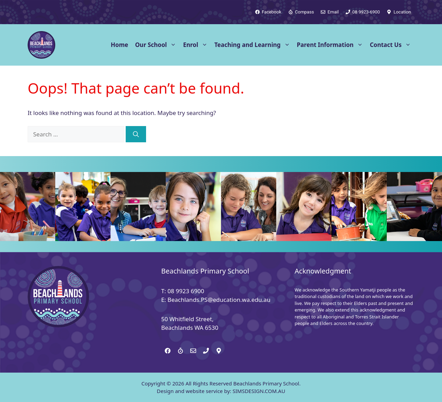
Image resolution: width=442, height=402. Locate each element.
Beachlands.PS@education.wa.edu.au (218, 300)
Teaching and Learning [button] (254, 45)
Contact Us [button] (392, 45)
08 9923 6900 (185, 291)
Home (119, 45)
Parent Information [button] (331, 45)
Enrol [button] (197, 45)
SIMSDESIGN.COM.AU (258, 390)
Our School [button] (157, 45)
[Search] (136, 134)
